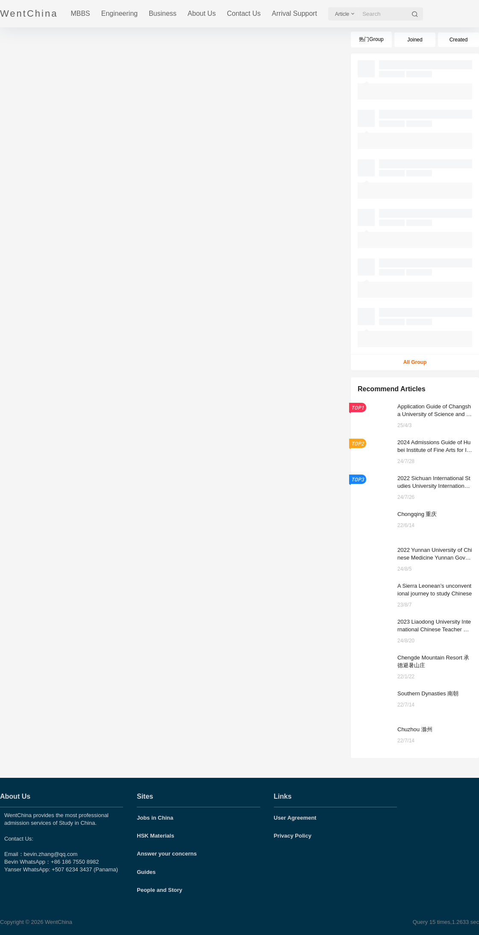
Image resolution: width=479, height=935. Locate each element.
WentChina (57, 922)
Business (162, 13)
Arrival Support (294, 13)
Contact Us (244, 13)
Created (459, 40)
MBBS (80, 13)
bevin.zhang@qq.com (51, 854)
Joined (414, 40)
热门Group (371, 39)
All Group (415, 362)
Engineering (119, 13)
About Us (202, 13)
